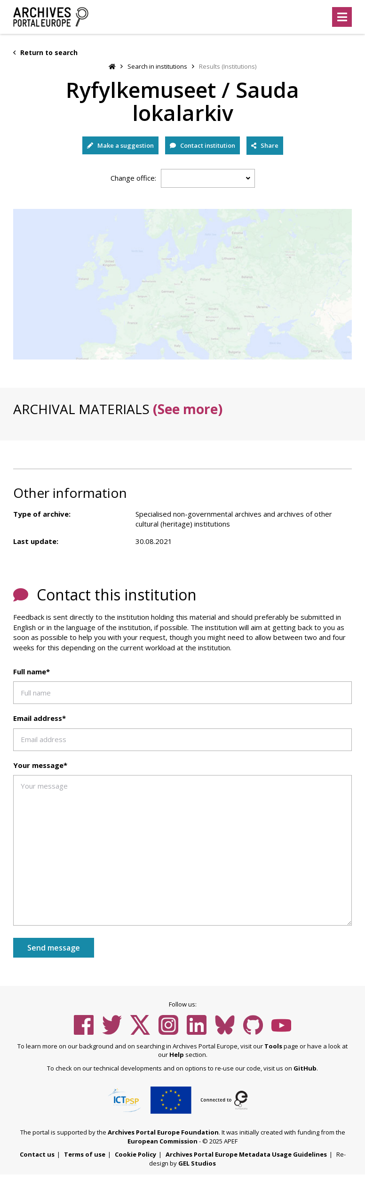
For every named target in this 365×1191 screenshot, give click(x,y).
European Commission (162, 1141)
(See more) (187, 409)
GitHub (305, 1068)
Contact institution (202, 145)
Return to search (45, 52)
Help (176, 1054)
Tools (273, 1046)
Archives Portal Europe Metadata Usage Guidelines (246, 1154)
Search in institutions (157, 66)
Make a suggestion (120, 145)
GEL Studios (197, 1163)
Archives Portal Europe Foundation (163, 1132)
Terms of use (84, 1154)
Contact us (37, 1154)
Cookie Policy (135, 1154)
